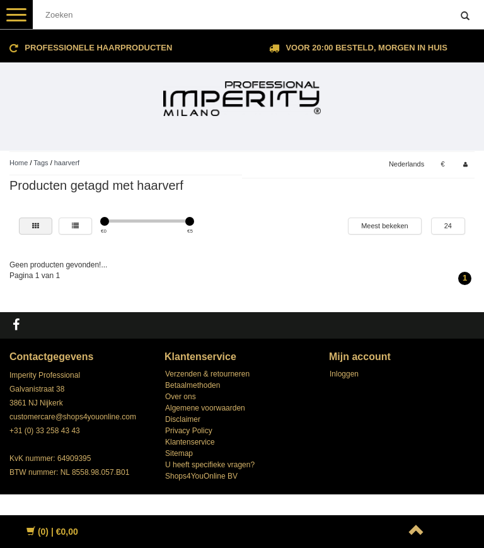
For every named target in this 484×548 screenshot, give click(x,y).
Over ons (180, 396)
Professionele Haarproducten (98, 47)
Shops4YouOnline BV (201, 476)
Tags (40, 162)
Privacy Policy (188, 430)
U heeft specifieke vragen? (210, 464)
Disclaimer (182, 419)
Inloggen (344, 374)
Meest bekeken (384, 226)
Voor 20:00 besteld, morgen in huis (366, 47)
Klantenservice (190, 442)
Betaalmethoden (192, 385)
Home (18, 162)
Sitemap (179, 453)
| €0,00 (52, 532)
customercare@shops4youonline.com (72, 416)
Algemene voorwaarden (205, 408)
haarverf (66, 162)
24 (448, 226)
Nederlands (406, 164)
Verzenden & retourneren (207, 374)
